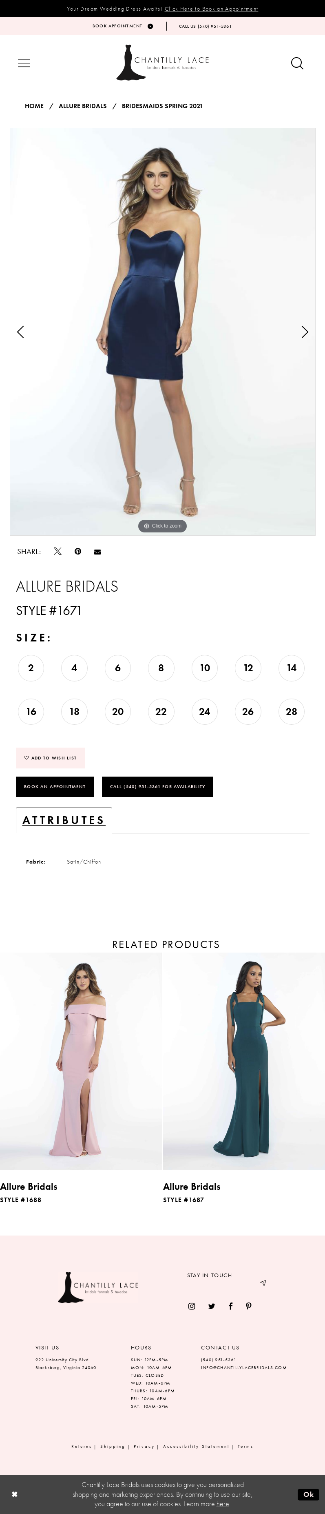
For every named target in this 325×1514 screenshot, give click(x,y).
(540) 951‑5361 (219, 1360)
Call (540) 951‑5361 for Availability (157, 786)
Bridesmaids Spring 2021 (162, 106)
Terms (246, 1446)
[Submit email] (264, 1284)
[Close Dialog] (14, 1494)
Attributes (64, 820)
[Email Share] (97, 551)
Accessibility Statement (196, 1446)
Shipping (113, 1446)
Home (34, 106)
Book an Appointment (55, 786)
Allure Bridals (83, 106)
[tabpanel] (162, 332)
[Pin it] (78, 551)
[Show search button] (297, 64)
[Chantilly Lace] (162, 63)
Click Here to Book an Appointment (212, 8)
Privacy (144, 1446)
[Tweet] (57, 551)
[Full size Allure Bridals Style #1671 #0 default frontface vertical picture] (162, 332)
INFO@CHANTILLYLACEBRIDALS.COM (244, 1367)
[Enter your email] (229, 1284)
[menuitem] (191, 1306)
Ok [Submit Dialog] (308, 1494)
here (223, 1503)
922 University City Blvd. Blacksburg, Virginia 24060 (66, 1363)
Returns (81, 1446)
